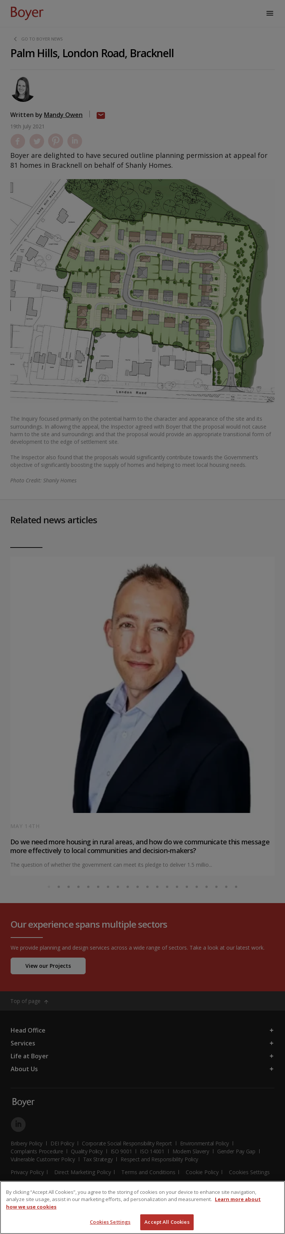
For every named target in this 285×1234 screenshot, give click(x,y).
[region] (142, 1207)
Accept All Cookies (166, 1221)
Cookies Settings (110, 1221)
